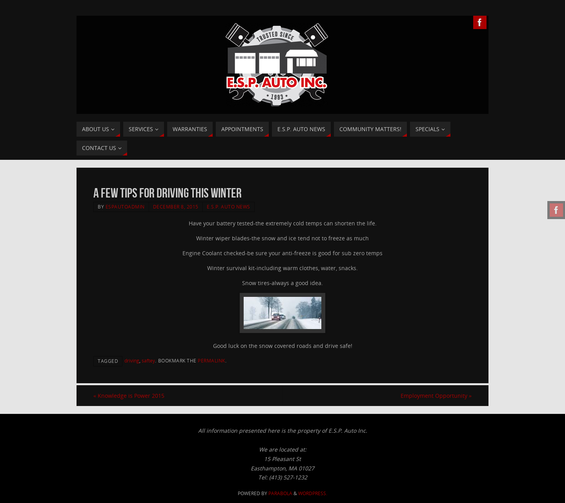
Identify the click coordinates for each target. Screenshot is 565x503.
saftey (148, 360)
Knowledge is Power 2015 (128, 395)
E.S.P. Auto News (228, 206)
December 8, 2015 (176, 206)
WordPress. (312, 493)
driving (131, 360)
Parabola (280, 493)
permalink (211, 360)
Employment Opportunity (436, 395)
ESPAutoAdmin (125, 206)
